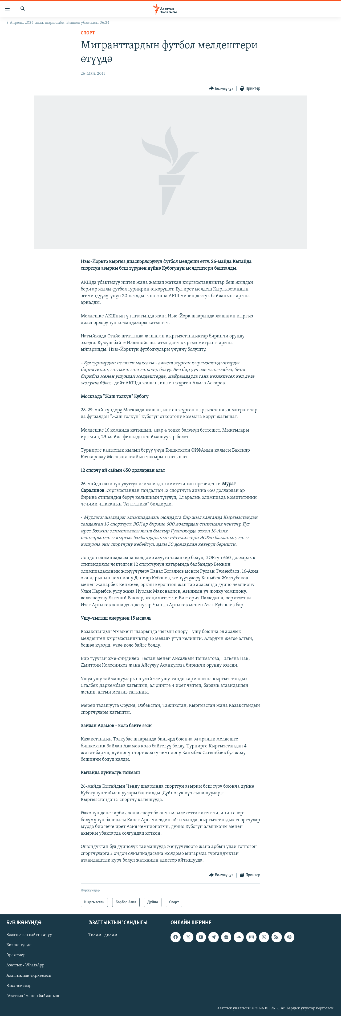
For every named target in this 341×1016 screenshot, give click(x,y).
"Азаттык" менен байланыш (32, 996)
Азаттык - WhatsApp (25, 965)
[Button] (221, 88)
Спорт (88, 33)
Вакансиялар (18, 986)
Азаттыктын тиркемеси (28, 976)
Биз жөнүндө (18, 945)
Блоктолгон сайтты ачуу (29, 935)
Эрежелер (16, 955)
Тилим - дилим (102, 935)
